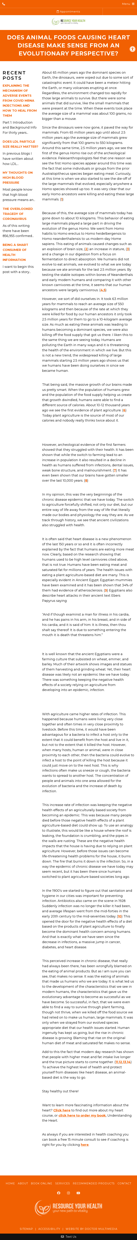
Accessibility (49, 1229)
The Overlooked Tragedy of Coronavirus (18, 214)
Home (10, 1183)
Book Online (41, 1183)
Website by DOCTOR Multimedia (91, 1229)
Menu (126, 4)
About (23, 1183)
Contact (124, 1183)
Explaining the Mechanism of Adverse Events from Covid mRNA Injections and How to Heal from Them (20, 100)
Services (62, 1183)
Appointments (68, 11)
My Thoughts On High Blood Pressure (18, 177)
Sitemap (26, 1229)
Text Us (68, 1236)
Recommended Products (94, 1183)
